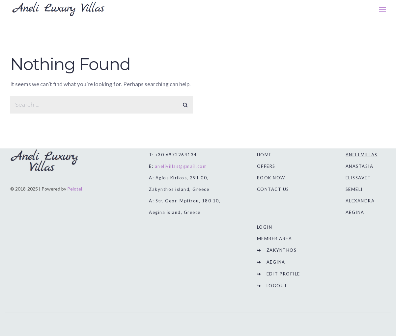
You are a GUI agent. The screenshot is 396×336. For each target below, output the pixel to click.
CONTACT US (273, 189)
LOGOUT (277, 285)
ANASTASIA (360, 166)
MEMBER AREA (274, 238)
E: (178, 166)
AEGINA (276, 262)
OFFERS (266, 166)
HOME (264, 154)
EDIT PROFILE (283, 273)
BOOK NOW (271, 177)
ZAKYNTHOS (282, 250)
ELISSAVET (358, 177)
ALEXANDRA (360, 200)
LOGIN (264, 227)
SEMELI (354, 189)
